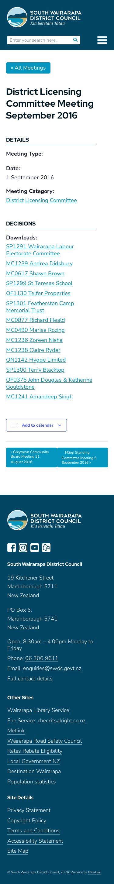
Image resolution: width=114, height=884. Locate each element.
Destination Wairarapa (34, 771)
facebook (11, 547)
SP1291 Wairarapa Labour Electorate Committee (40, 250)
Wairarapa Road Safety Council (44, 741)
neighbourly (46, 547)
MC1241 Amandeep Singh (39, 396)
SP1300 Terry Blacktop (35, 369)
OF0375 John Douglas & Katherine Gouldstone (49, 383)
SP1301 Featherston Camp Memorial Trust (40, 307)
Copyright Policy (26, 820)
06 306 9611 (41, 658)
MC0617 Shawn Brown (35, 273)
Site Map (17, 851)
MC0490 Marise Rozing (35, 330)
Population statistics (31, 781)
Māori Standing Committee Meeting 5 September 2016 (79, 457)
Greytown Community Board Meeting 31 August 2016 (30, 456)
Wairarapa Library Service (38, 710)
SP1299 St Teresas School (39, 283)
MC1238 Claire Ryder (33, 350)
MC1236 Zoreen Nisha (34, 340)
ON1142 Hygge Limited (36, 359)
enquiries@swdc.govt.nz (52, 668)
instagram (23, 547)
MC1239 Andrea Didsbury (39, 263)
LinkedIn (58, 547)
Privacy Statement (28, 810)
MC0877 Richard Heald (35, 320)
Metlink (16, 730)
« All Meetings (28, 67)
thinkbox (94, 872)
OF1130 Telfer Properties (38, 293)
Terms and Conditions (33, 830)
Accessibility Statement (35, 841)
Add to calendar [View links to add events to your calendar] (37, 425)
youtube (34, 547)
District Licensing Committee (41, 200)
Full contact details (30, 678)
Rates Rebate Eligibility (34, 751)
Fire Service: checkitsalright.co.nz (46, 720)
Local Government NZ (33, 761)
